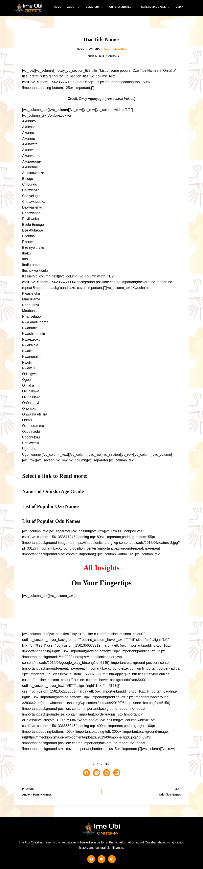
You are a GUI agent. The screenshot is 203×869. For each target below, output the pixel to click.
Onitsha (113, 56)
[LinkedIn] (116, 772)
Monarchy (95, 7)
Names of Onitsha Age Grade (53, 491)
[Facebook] (86, 772)
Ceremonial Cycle (156, 7)
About (74, 7)
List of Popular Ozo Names (50, 506)
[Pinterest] (106, 772)
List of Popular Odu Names (51, 521)
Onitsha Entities (122, 7)
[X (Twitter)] (96, 772)
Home (57, 7)
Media (181, 7)
